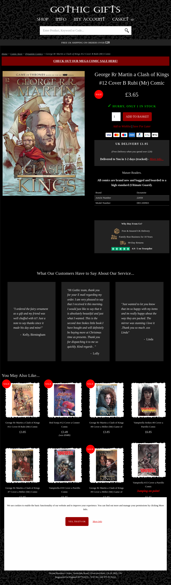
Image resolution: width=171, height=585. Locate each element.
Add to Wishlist (122, 126)
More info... (156, 159)
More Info (97, 521)
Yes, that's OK (77, 521)
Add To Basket (137, 116)
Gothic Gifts (85, 10)
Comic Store (16, 53)
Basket (123, 19)
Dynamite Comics (34, 53)
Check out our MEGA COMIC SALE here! (85, 61)
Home (5, 53)
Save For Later (142, 126)
